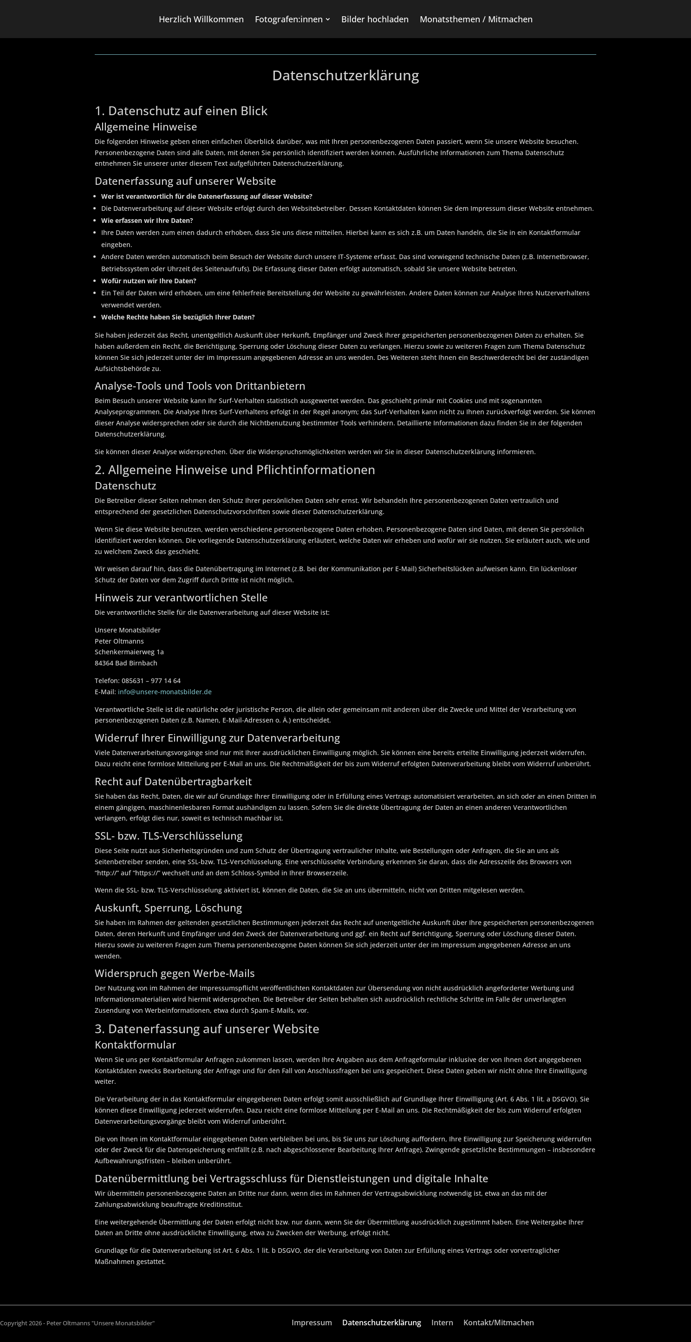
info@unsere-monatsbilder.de (165, 691)
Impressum (312, 1323)
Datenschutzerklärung (381, 1323)
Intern (442, 1323)
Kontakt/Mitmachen (498, 1323)
